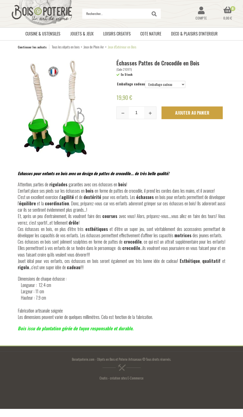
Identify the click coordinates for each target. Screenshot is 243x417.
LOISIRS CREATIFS (117, 34)
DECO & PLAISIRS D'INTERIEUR (194, 34)
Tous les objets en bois (65, 46)
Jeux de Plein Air (94, 46)
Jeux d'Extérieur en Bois (122, 46)
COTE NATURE (150, 34)
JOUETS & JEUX (82, 34)
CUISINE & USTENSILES (42, 34)
